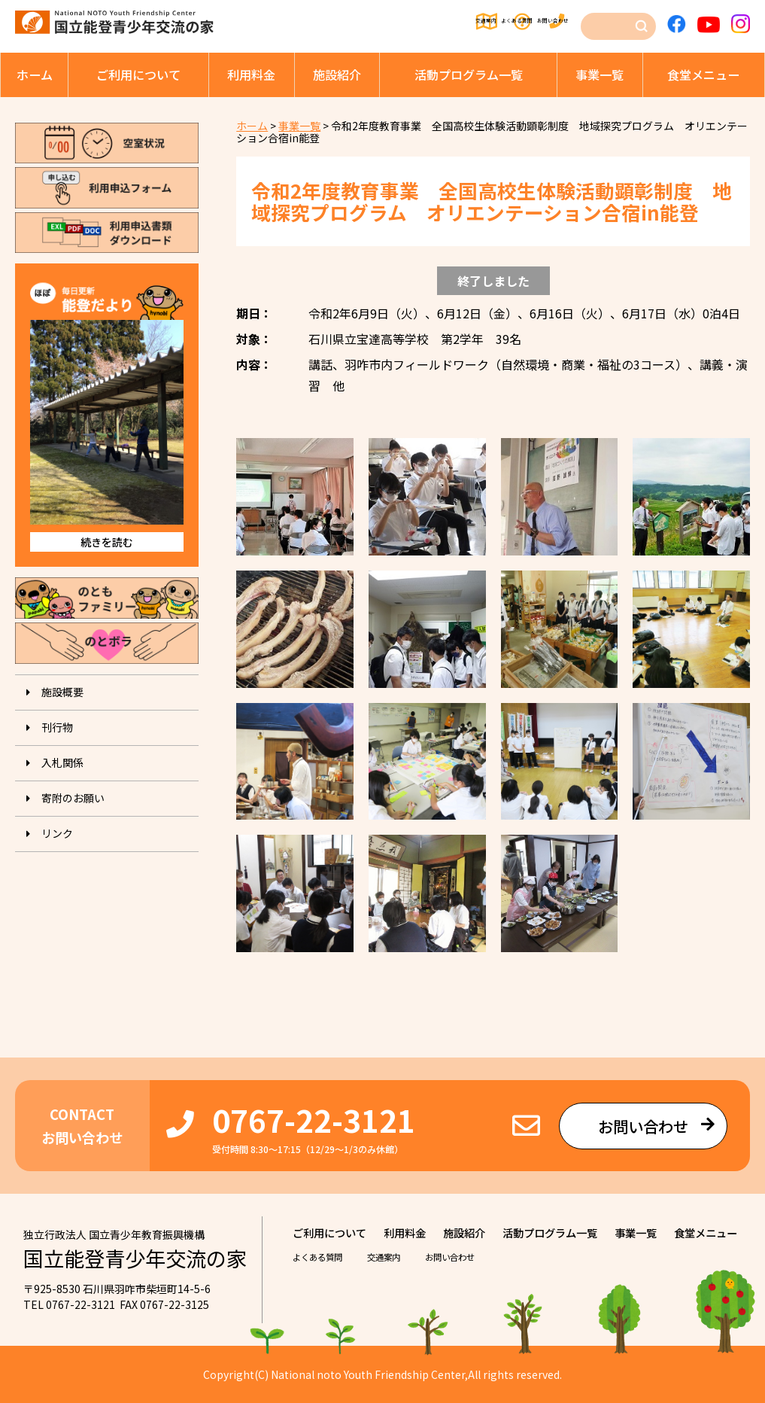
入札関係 (62, 762)
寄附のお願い (73, 797)
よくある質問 (461, 23)
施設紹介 (337, 74)
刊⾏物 (57, 727)
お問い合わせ (548, 23)
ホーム (35, 74)
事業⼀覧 (599, 74)
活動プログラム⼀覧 (468, 74)
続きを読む (106, 541)
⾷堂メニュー (703, 74)
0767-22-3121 (313, 1119)
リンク (57, 833)
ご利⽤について (138, 74)
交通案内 (382, 23)
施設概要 (62, 691)
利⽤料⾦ (251, 74)
